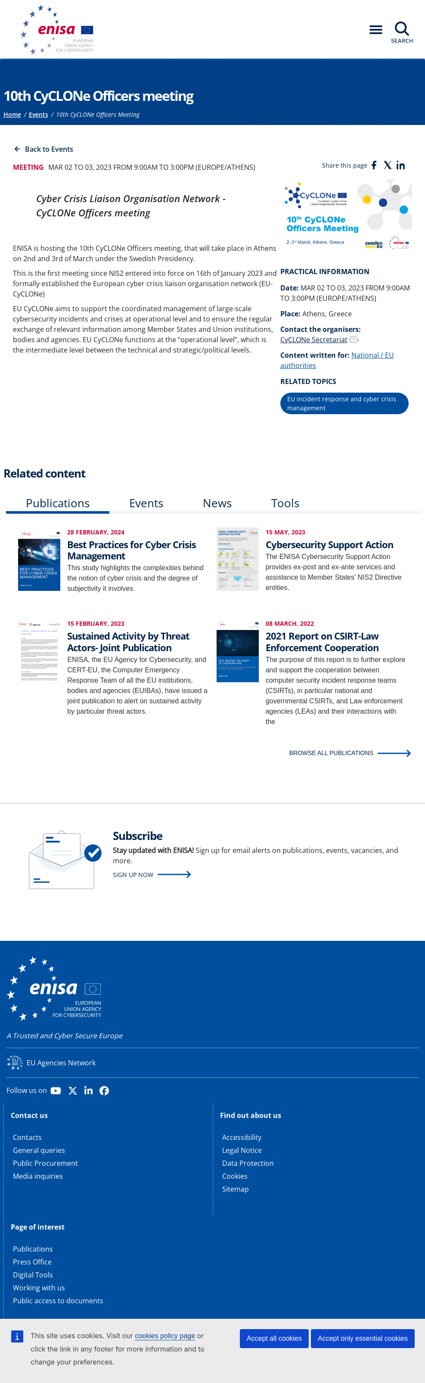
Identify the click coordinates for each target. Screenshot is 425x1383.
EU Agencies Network (61, 1063)
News (217, 503)
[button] (375, 29)
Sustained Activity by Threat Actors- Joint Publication (128, 641)
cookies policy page (165, 1335)
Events (146, 503)
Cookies (235, 1176)
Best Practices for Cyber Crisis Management (131, 550)
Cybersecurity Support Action (329, 544)
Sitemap (235, 1189)
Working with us (39, 1287)
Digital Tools (33, 1275)
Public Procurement (45, 1163)
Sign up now (133, 875)
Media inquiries (38, 1176)
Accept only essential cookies (363, 1338)
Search (402, 40)
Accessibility (241, 1137)
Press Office (32, 1262)
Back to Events (49, 149)
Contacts (27, 1137)
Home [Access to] (12, 114)
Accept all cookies (274, 1338)
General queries (39, 1150)
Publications (58, 503)
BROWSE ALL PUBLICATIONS (331, 752)
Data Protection (248, 1163)
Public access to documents (58, 1300)
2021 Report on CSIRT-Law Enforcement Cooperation (322, 641)
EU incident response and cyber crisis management (341, 403)
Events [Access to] (38, 114)
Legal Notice (242, 1150)
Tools (285, 503)
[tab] (57, 505)
